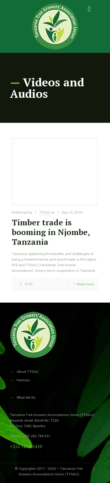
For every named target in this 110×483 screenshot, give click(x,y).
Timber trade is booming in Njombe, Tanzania (51, 232)
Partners (23, 380)
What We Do (26, 397)
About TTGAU (27, 371)
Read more (85, 284)
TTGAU (44, 212)
